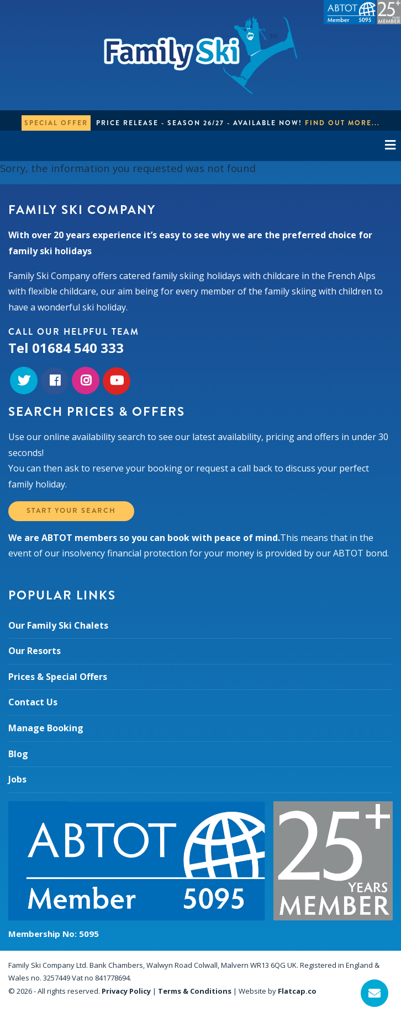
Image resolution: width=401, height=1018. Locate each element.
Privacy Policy (126, 991)
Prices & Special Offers (57, 677)
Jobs (17, 779)
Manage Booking (45, 728)
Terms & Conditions (194, 991)
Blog (18, 754)
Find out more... (342, 123)
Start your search (71, 511)
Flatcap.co (297, 991)
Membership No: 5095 (53, 933)
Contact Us (32, 702)
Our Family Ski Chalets (58, 625)
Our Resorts (34, 651)
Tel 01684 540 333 (66, 348)
